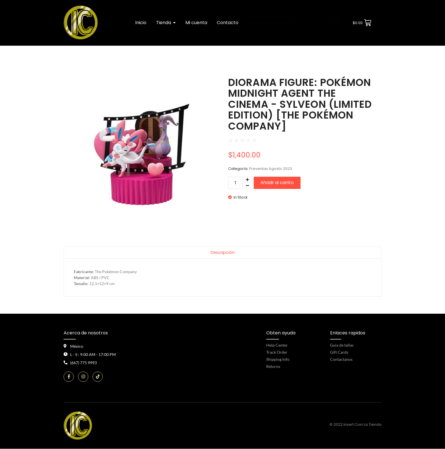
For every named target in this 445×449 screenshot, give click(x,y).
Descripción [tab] (222, 253)
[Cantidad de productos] (235, 183)
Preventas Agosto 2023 (270, 168)
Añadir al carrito (277, 182)
